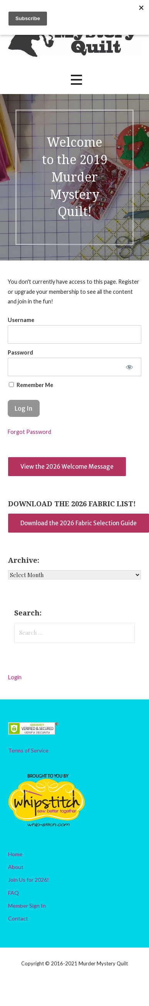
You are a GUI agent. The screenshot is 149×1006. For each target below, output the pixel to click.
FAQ (13, 892)
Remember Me (31, 385)
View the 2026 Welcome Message (67, 466)
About (15, 867)
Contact (18, 918)
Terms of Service (28, 750)
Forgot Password (29, 431)
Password (20, 352)
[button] (76, 80)
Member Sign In (27, 905)
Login (15, 677)
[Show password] (129, 367)
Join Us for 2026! (28, 879)
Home (15, 854)
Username (21, 320)
